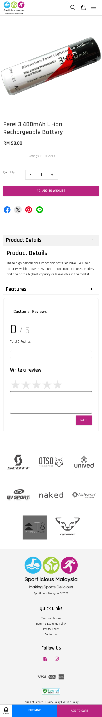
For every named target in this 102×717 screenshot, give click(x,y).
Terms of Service (51, 618)
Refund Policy (71, 702)
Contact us (51, 634)
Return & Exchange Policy (51, 624)
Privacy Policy (51, 629)
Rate (84, 420)
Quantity (9, 172)
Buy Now (35, 710)
